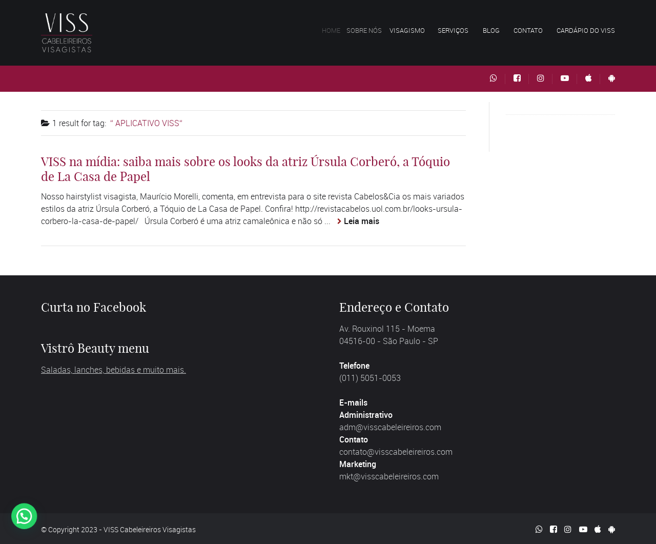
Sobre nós (370, 30)
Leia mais (361, 221)
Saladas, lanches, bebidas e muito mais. (113, 369)
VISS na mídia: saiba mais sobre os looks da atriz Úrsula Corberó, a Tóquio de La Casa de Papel (245, 169)
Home (335, 30)
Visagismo (411, 30)
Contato (528, 30)
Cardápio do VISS (586, 30)
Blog (491, 30)
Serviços (453, 30)
